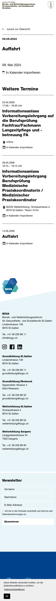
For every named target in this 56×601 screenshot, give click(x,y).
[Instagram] (5, 347)
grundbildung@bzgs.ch (15, 373)
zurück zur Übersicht (18, 29)
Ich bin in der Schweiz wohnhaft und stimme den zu (27, 513)
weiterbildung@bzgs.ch (15, 424)
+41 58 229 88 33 (16, 395)
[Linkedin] (20, 347)
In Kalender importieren (23, 73)
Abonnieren (11, 522)
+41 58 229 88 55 (16, 420)
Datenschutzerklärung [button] (14, 589)
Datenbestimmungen (12, 514)
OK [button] (7, 596)
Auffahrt (10, 237)
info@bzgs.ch (9, 338)
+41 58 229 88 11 (16, 334)
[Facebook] (13, 347)
